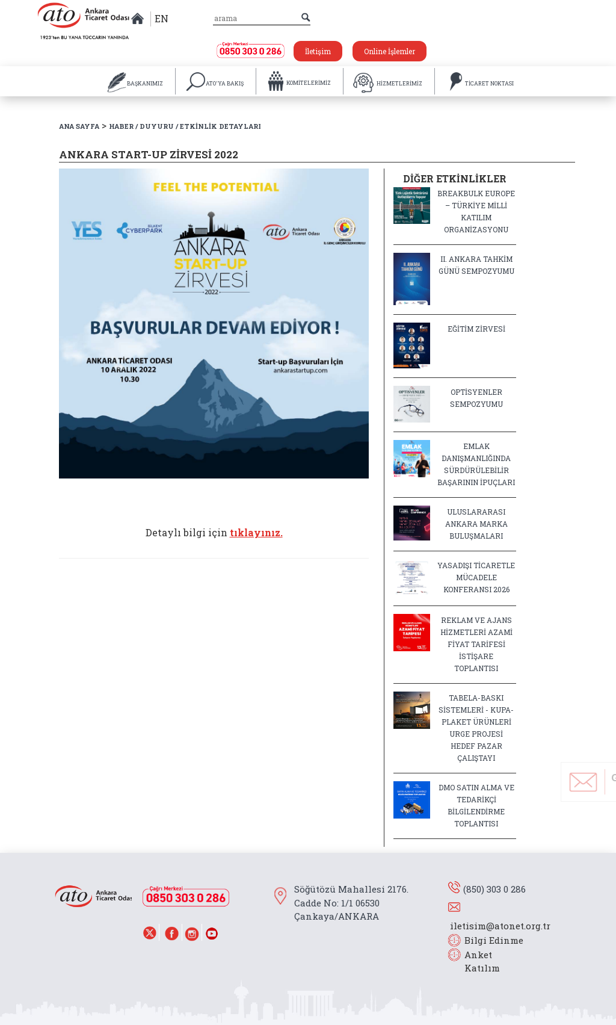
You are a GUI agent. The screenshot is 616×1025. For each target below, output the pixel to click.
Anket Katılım (476, 961)
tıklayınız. (256, 532)
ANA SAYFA (79, 126)
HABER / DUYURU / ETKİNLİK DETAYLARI (185, 126)
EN (161, 18)
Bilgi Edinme (493, 940)
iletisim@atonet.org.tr (500, 926)
